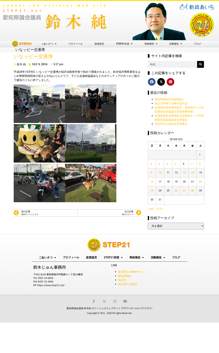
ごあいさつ (48, 44)
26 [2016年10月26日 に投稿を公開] (176, 190)
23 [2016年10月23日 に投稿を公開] (152, 190)
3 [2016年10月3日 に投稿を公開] (159, 163)
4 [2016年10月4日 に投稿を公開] (167, 163)
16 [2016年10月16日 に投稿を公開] (152, 181)
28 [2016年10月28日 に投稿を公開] (192, 190)
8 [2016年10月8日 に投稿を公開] (200, 163)
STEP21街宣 (124, 44)
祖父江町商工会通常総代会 (171, 103)
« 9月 (151, 209)
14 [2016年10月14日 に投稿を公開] (192, 172)
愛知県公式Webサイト (131, 271)
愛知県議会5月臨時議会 (169, 99)
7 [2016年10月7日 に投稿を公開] (191, 163)
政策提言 (99, 43)
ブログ (197, 43)
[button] (152, 82)
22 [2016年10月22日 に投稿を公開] (200, 181)
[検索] (200, 64)
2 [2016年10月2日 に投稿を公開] (151, 163)
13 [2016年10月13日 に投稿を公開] (184, 172)
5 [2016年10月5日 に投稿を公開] (175, 163)
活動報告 (175, 44)
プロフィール (75, 43)
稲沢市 (122, 280)
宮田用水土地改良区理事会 (171, 124)
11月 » (160, 209)
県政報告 (151, 44)
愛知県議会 (125, 276)
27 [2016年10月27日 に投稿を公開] (184, 190)
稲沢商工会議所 (127, 284)
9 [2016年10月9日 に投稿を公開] (151, 172)
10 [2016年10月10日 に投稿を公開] (160, 172)
